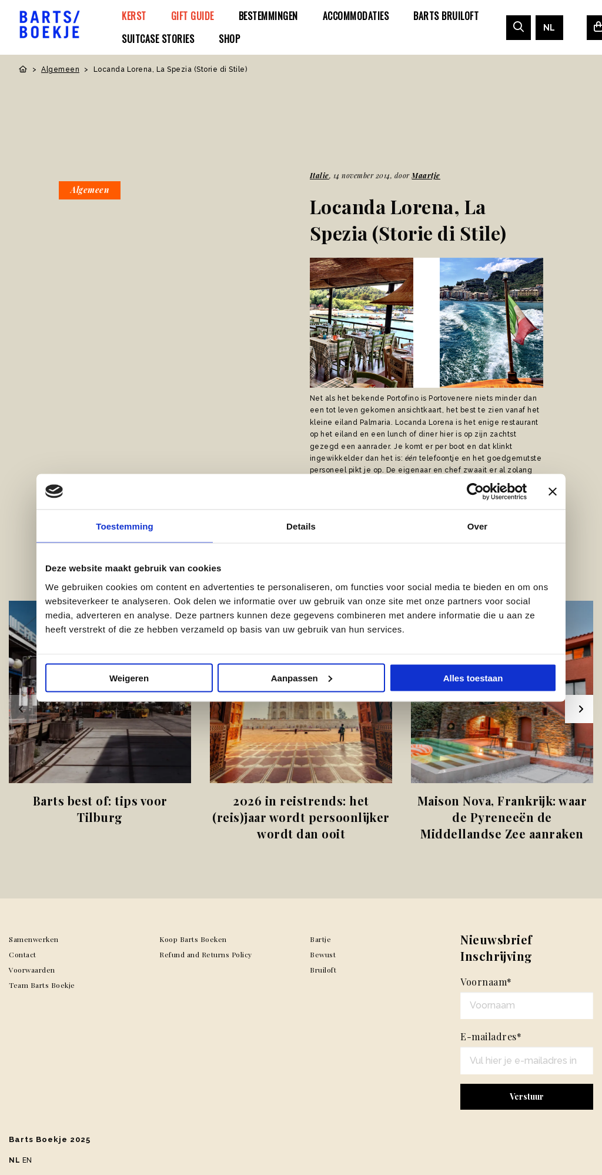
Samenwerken (34, 939)
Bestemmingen (268, 16)
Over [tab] (477, 526)
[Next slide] (579, 709)
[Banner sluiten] (553, 491)
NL (549, 27)
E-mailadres (490, 1036)
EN (27, 1160)
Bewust (323, 954)
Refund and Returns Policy (205, 954)
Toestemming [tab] (124, 526)
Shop (229, 39)
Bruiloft (323, 969)
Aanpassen (301, 678)
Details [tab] (301, 526)
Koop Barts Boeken (193, 939)
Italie (319, 175)
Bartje (320, 939)
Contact (22, 954)
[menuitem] (134, 16)
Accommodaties (356, 16)
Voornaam (486, 982)
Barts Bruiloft (446, 16)
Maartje (426, 175)
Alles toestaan (473, 678)
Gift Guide (192, 16)
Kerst (134, 16)
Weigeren (129, 678)
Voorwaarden (32, 969)
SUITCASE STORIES (158, 39)
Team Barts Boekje (42, 985)
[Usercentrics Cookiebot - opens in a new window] (475, 491)
